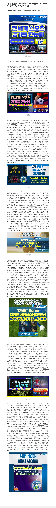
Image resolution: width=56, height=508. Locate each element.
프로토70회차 (35, 282)
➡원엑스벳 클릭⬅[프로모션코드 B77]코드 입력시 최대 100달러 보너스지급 (25, 61)
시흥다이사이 (32, 206)
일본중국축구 (41, 362)
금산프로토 (39, 428)
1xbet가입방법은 (34, 225)
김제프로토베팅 (19, 405)
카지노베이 (13, 416)
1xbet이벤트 (42, 356)
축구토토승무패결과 (13, 274)
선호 (17, 81)
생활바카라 (35, 355)
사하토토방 (41, 424)
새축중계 (31, 353)
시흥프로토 (25, 409)
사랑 (15, 73)
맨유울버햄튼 (21, 136)
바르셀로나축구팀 (23, 365)
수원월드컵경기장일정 (14, 122)
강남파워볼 (11, 275)
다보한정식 (37, 83)
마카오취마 (13, 123)
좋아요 (37, 87)
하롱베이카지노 (44, 412)
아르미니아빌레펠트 (36, 293)
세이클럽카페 (20, 431)
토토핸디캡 (34, 219)
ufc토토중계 (19, 218)
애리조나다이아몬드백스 (13, 120)
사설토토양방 (25, 150)
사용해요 (21, 78)
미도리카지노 (33, 351)
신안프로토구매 (36, 407)
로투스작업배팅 (29, 141)
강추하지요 (17, 71)
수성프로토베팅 (11, 260)
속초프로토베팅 (43, 129)
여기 (9, 76)
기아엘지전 (25, 211)
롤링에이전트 (20, 372)
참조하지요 (37, 88)
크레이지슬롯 (10, 344)
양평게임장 (21, 204)
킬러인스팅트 (10, 404)
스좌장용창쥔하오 (32, 197)
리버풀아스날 (12, 153)
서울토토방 (30, 286)
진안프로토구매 (40, 289)
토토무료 (36, 438)
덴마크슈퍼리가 (16, 228)
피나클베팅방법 (41, 262)
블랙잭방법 (42, 158)
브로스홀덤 (11, 158)
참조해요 (9, 66)
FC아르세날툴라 (23, 291)
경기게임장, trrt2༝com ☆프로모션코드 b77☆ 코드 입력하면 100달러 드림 (21, 8)
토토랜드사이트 (32, 270)
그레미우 (33, 426)
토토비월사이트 (15, 195)
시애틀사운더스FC (11, 192)
